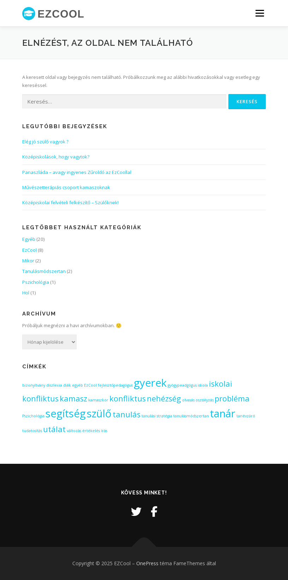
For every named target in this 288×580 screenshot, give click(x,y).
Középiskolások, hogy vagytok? (55, 157)
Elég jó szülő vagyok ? (45, 141)
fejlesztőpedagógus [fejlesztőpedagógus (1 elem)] (115, 385)
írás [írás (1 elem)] (104, 430)
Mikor (28, 260)
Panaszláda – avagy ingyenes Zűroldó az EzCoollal (76, 172)
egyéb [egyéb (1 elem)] (77, 385)
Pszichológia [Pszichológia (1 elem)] (33, 415)
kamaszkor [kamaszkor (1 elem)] (98, 400)
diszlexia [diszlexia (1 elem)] (54, 385)
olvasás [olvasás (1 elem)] (188, 400)
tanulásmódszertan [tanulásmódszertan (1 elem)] (191, 415)
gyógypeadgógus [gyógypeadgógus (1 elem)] (182, 385)
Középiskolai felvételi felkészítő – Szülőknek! (70, 202)
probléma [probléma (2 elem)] (232, 398)
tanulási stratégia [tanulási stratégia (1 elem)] (157, 415)
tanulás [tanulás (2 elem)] (126, 414)
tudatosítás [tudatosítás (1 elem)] (32, 430)
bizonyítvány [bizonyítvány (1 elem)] (33, 385)
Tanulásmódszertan (44, 271)
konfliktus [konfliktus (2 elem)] (127, 398)
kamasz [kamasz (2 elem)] (73, 398)
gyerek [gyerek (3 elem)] (150, 383)
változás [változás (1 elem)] (74, 430)
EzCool (29, 250)
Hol (25, 292)
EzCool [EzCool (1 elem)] (90, 385)
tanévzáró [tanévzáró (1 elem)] (245, 415)
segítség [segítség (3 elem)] (66, 413)
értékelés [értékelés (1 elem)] (91, 430)
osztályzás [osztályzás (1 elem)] (205, 400)
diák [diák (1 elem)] (67, 385)
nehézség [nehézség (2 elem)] (164, 398)
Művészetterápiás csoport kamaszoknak (66, 187)
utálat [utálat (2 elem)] (54, 429)
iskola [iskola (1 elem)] (203, 385)
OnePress (147, 563)
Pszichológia (35, 282)
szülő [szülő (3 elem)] (99, 413)
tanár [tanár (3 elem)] (222, 413)
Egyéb (28, 239)
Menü (259, 13)
